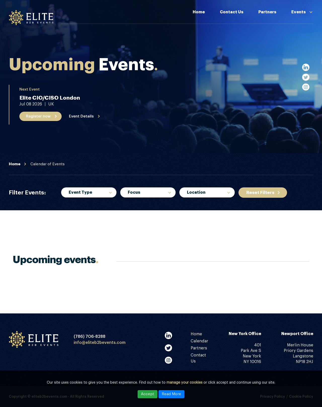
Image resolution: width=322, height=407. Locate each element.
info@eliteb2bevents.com (100, 343)
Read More (171, 394)
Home (199, 12)
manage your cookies (185, 382)
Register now (38, 116)
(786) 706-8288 (89, 337)
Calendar (199, 341)
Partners (267, 12)
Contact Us (231, 12)
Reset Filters (260, 192)
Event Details (81, 116)
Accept (147, 394)
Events (298, 12)
